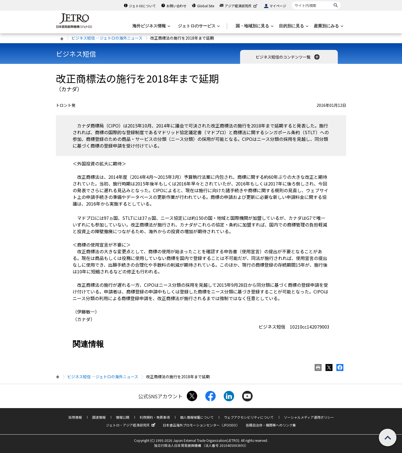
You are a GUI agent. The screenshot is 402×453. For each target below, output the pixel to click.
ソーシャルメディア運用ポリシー (309, 416)
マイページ (277, 5)
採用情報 (75, 416)
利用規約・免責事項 (155, 416)
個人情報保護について (197, 416)
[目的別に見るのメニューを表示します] (293, 26)
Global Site (205, 5)
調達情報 (99, 416)
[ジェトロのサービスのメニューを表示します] (198, 26)
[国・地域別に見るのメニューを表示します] (254, 26)
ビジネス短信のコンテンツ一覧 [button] (288, 57)
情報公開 (122, 416)
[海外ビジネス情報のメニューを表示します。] (150, 26)
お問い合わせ (176, 5)
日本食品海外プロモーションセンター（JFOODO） (201, 424)
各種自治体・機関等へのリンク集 (271, 424)
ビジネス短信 (76, 54)
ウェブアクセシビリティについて (249, 416)
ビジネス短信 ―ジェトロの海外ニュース (106, 38)
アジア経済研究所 (241, 5)
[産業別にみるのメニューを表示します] (328, 26)
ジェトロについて (142, 5)
